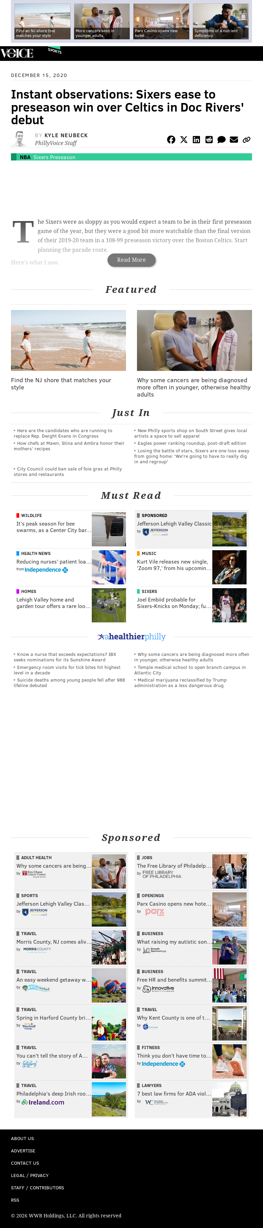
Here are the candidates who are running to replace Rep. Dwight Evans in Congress (63, 433)
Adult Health (36, 857)
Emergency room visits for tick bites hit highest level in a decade (67, 670)
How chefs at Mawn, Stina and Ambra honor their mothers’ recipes (69, 446)
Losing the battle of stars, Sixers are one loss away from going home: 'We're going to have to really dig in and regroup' (191, 456)
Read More (131, 260)
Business (152, 933)
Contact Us (25, 1163)
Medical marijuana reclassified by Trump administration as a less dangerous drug (180, 682)
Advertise (23, 1150)
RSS (15, 1200)
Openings (153, 895)
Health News (36, 553)
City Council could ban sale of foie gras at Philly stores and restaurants (68, 471)
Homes (28, 591)
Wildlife (31, 515)
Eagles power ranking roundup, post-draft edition (192, 443)
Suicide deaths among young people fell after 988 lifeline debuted (69, 682)
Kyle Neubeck (66, 135)
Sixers (149, 591)
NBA (25, 156)
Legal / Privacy (30, 1175)
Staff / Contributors (37, 1187)
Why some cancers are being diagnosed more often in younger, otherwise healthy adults (191, 657)
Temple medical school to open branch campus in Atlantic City (190, 670)
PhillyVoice (16, 53)
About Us (22, 1138)
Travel (29, 933)
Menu (252, 53)
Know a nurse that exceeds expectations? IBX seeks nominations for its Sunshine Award (65, 657)
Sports (55, 51)
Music (149, 553)
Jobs (147, 857)
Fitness (151, 1047)
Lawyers (152, 1085)
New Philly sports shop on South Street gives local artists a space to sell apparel (190, 433)
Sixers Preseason (54, 156)
